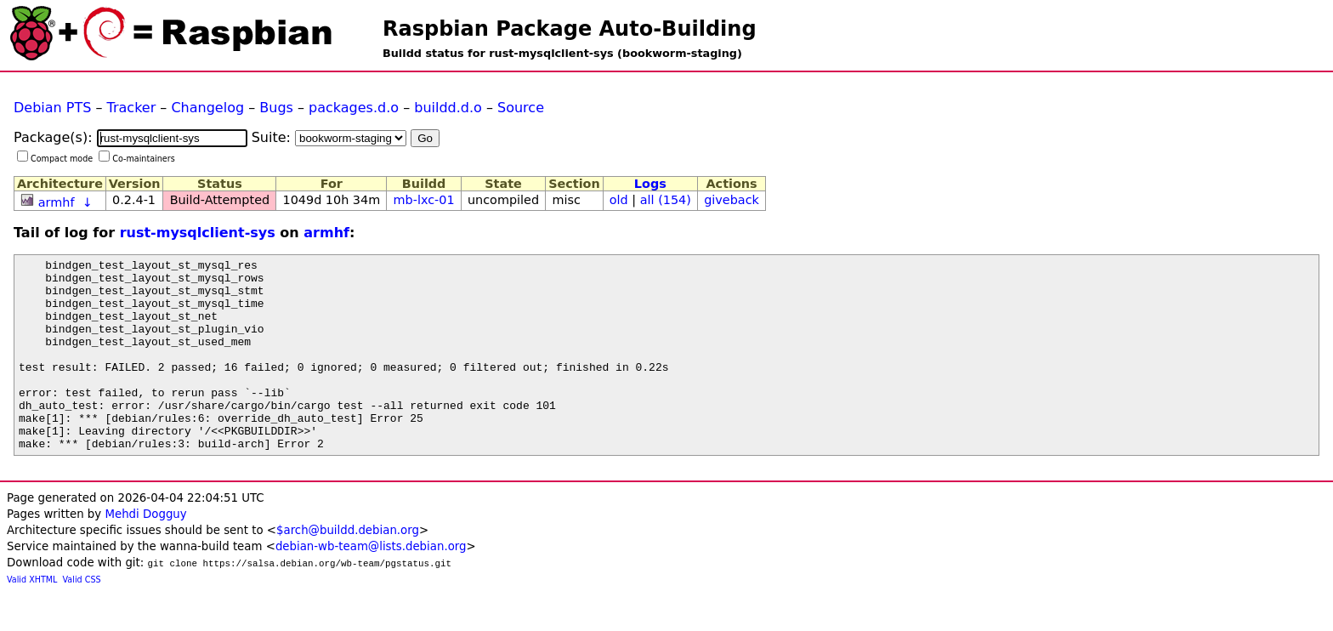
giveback (731, 200)
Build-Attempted (220, 200)
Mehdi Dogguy (145, 552)
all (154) (665, 200)
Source (520, 107)
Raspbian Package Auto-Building (570, 29)
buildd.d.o (448, 107)
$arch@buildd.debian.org (347, 568)
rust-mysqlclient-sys (197, 233)
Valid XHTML (32, 617)
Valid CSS (82, 617)
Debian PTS (52, 107)
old (619, 200)
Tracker (131, 107)
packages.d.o (354, 107)
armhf (56, 202)
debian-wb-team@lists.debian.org (371, 584)
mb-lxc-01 (424, 200)
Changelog (207, 107)
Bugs (276, 107)
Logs (650, 183)
